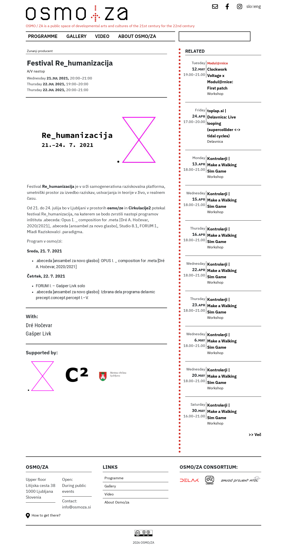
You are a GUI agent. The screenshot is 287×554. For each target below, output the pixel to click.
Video (102, 36)
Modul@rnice (217, 63)
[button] (96, 142)
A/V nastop (36, 71)
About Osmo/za (137, 36)
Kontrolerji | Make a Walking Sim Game (222, 165)
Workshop (215, 94)
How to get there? (46, 515)
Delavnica (215, 142)
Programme (43, 36)
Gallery (76, 36)
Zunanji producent (40, 51)
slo (249, 6)
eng (257, 6)
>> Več (255, 434)
